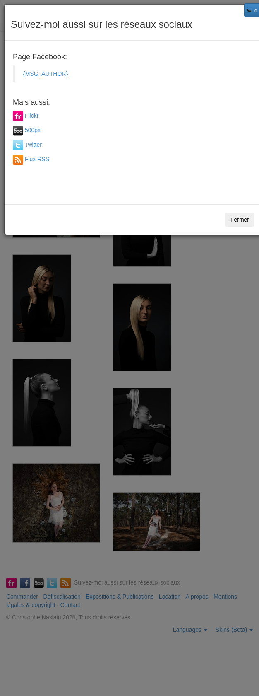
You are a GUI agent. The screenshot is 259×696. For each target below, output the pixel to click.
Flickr (31, 115)
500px (33, 130)
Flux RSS (37, 159)
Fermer (239, 219)
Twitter (33, 144)
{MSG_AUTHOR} (45, 73)
